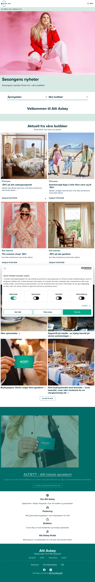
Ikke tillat (18, 312)
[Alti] (44, 571)
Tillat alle (77, 312)
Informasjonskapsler (50, 564)
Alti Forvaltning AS (55, 573)
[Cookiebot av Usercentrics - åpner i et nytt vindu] (82, 268)
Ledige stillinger (53, 557)
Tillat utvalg (47, 312)
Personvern (35, 564)
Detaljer (85, 305)
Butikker (42, 557)
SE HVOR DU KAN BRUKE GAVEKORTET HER (47, 486)
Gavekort (63, 557)
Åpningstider (32, 557)
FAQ (62, 564)
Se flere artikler (47, 398)
